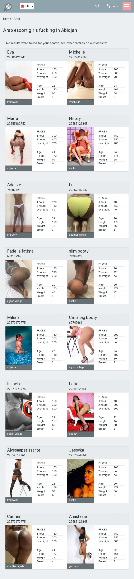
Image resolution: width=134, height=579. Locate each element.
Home (7, 19)
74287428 (13, 190)
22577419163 (78, 57)
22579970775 (16, 323)
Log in (113, 6)
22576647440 (78, 455)
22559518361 (16, 455)
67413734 (13, 256)
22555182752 (16, 124)
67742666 (75, 323)
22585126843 (16, 57)
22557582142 (78, 190)
